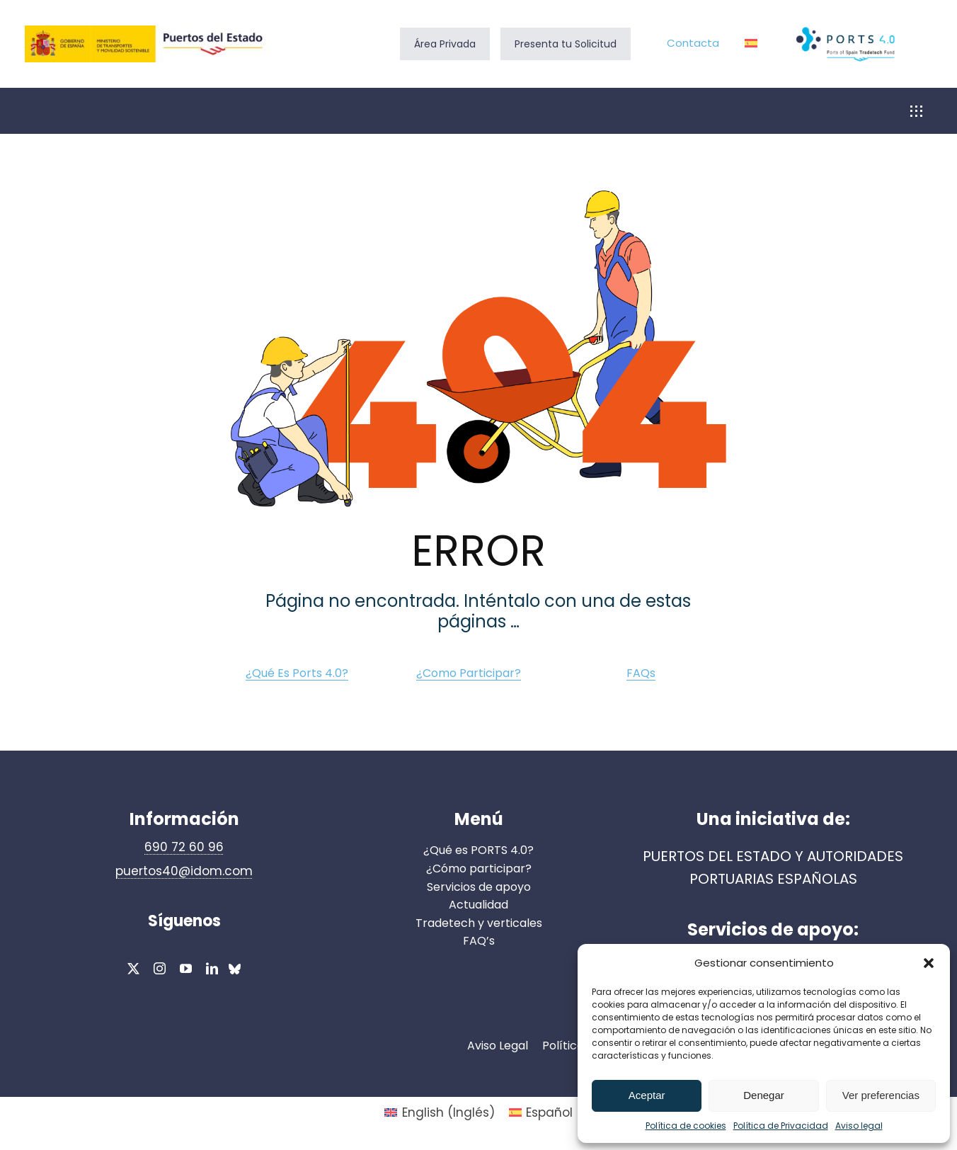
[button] (929, 963)
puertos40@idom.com (184, 870)
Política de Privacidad (780, 1126)
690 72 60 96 (184, 846)
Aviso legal (859, 1126)
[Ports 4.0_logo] (846, 29)
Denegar (763, 1095)
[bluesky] (235, 970)
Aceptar (647, 1095)
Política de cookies (686, 1126)
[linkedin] (212, 968)
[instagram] (160, 968)
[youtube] (186, 968)
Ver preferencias (880, 1095)
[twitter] (133, 968)
